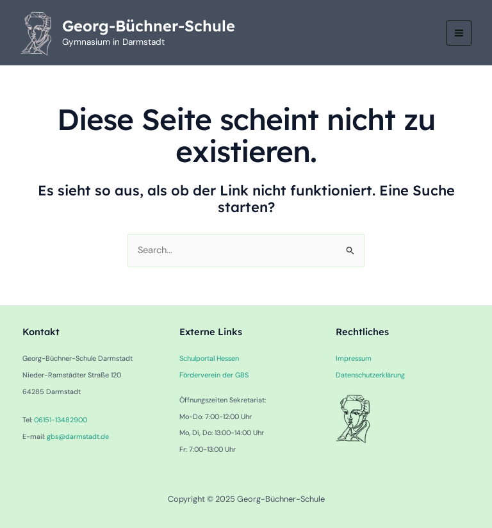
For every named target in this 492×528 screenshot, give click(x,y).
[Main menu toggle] (459, 33)
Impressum (354, 358)
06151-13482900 (60, 419)
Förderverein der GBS (214, 374)
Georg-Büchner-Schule (148, 25)
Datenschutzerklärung (370, 374)
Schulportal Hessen (209, 358)
